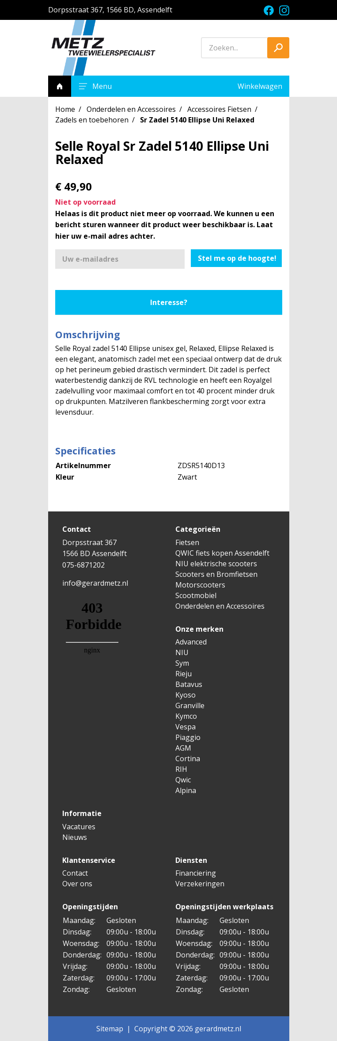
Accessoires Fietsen (219, 109)
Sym (182, 663)
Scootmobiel (195, 595)
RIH (181, 769)
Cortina (187, 758)
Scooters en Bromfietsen (216, 574)
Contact (75, 873)
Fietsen (187, 542)
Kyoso (185, 695)
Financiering (195, 873)
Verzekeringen (199, 883)
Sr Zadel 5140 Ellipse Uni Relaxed (197, 120)
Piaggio (188, 737)
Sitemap (109, 1028)
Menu (94, 86)
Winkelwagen (260, 86)
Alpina (185, 790)
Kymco (186, 716)
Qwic (183, 780)
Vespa (185, 727)
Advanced (191, 642)
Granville (189, 705)
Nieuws (74, 837)
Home (65, 109)
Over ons (77, 883)
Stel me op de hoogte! (237, 258)
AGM (183, 748)
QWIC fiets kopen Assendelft (222, 553)
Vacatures (78, 826)
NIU (182, 652)
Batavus (188, 684)
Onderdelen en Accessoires (131, 109)
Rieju (183, 674)
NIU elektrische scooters (216, 563)
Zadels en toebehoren (92, 120)
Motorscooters (200, 585)
